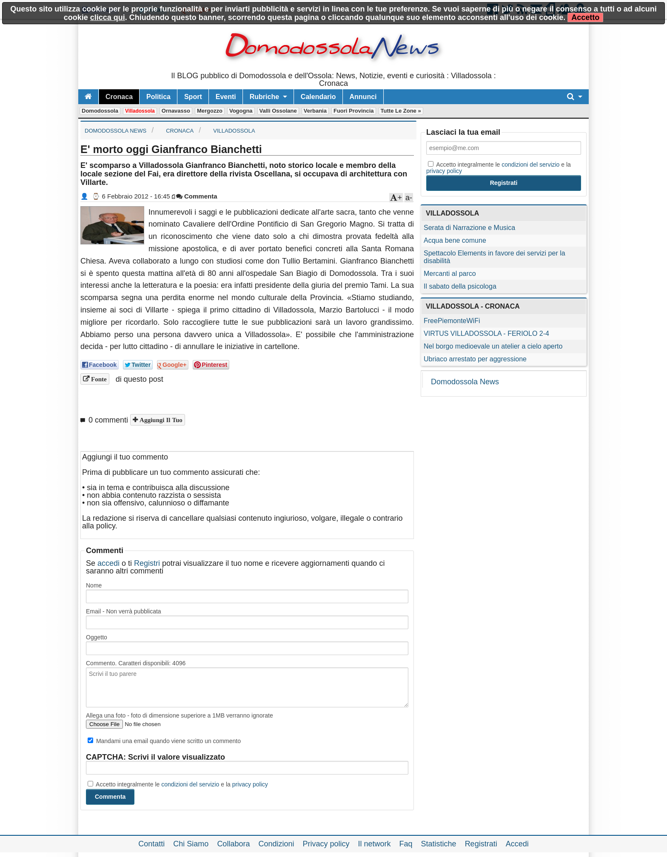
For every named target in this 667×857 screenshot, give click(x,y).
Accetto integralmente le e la (178, 784)
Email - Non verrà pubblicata (123, 611)
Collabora (233, 844)
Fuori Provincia (354, 111)
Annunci (363, 96)
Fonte (98, 379)
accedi (108, 563)
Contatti (151, 844)
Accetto (585, 17)
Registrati (481, 844)
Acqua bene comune (455, 240)
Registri (147, 563)
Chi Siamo (190, 844)
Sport (193, 96)
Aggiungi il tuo (160, 420)
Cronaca (119, 96)
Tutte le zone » (401, 111)
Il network (374, 844)
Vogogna (241, 111)
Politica (158, 96)
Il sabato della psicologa (460, 286)
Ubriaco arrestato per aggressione (475, 359)
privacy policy (250, 784)
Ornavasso (176, 111)
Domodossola (100, 111)
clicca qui (107, 17)
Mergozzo (209, 111)
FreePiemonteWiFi (452, 320)
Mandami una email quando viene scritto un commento (164, 741)
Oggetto (96, 637)
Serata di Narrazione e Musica (469, 227)
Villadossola (140, 111)
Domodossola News (465, 381)
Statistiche (438, 844)
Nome (94, 585)
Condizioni (276, 844)
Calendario (318, 96)
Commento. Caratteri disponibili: (135, 663)
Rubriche (264, 96)
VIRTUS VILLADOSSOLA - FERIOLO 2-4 (486, 333)
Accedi (517, 844)
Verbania (315, 111)
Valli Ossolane (278, 111)
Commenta (196, 196)
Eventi (226, 96)
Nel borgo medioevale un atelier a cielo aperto (493, 346)
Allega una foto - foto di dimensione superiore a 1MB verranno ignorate (179, 715)
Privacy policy (325, 844)
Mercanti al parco (450, 273)
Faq (406, 844)
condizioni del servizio (190, 784)
